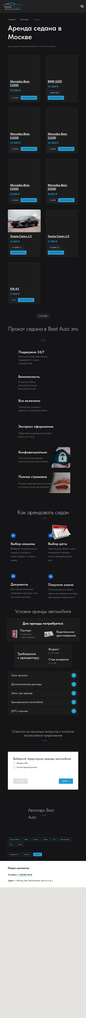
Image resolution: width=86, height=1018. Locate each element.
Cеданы (38, 855)
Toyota (21, 845)
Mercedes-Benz (68, 840)
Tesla (11, 845)
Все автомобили (15, 840)
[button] (29, 98)
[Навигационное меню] (82, 6)
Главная (11, 19)
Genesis (47, 840)
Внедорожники (14, 855)
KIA (57, 840)
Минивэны (28, 855)
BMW (27, 840)
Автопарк (24, 19)
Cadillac (37, 840)
